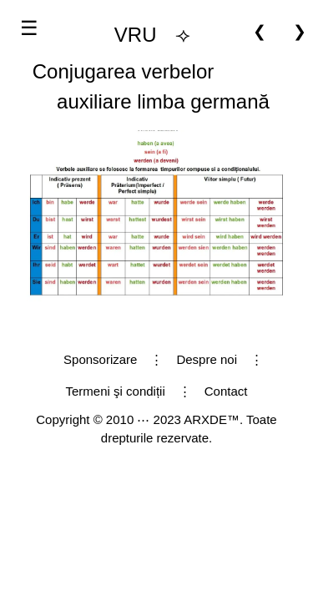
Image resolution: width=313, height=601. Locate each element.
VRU (135, 34)
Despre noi (206, 359)
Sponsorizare (100, 359)
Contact (226, 391)
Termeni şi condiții (115, 391)
